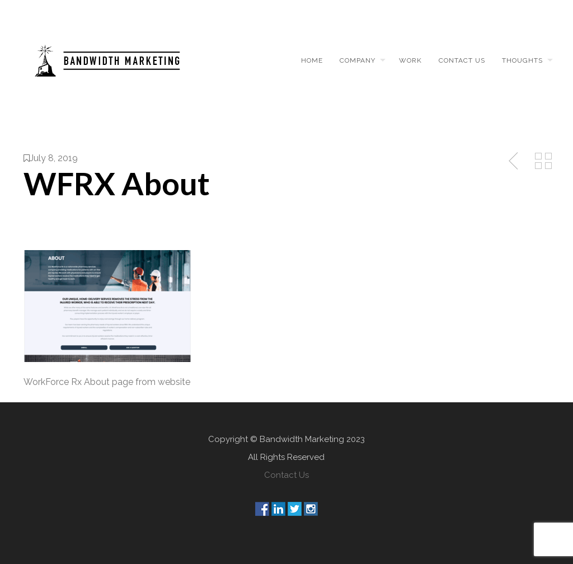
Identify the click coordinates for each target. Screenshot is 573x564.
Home (312, 60)
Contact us (462, 60)
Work (410, 60)
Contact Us (286, 475)
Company (357, 60)
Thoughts (522, 60)
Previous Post (514, 161)
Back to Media (543, 161)
